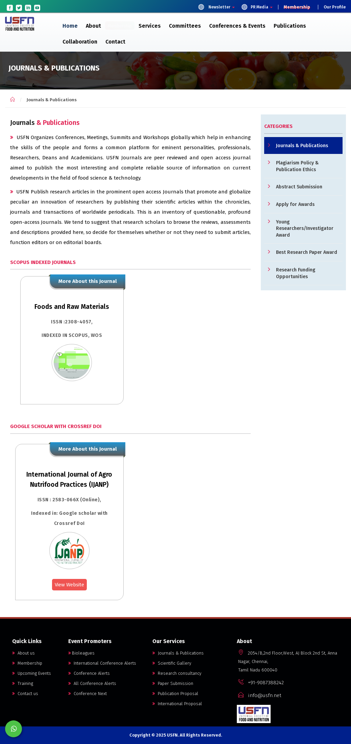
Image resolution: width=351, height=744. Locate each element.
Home (70, 26)
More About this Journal (87, 281)
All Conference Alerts (92, 683)
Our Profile (335, 7)
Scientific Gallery (171, 663)
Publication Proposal (175, 693)
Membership (297, 7)
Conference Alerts (89, 673)
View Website (69, 585)
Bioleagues (81, 653)
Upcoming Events (31, 673)
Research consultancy (176, 673)
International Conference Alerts (102, 663)
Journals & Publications (178, 653)
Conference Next (87, 693)
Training (22, 683)
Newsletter (216, 7)
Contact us (25, 693)
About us (23, 653)
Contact (115, 41)
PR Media (257, 7)
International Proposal (177, 703)
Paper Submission (172, 683)
